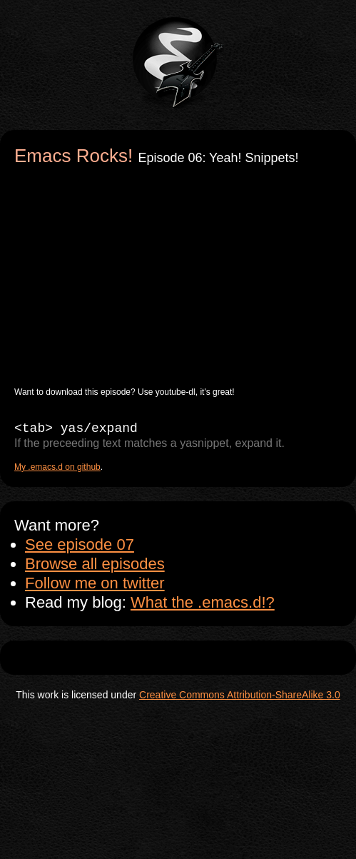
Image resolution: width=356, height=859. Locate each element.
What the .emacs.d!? (203, 602)
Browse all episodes (95, 564)
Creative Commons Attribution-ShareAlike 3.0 (239, 694)
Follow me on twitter (95, 583)
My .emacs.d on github (57, 467)
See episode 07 (79, 544)
